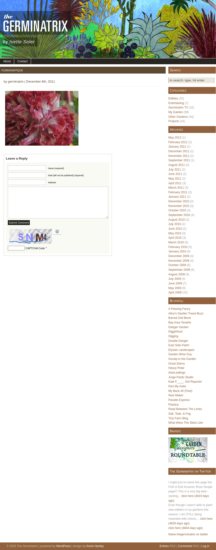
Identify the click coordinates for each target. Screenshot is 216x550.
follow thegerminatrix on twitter (188, 534)
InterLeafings (176, 372)
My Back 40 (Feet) (180, 391)
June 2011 (175, 174)
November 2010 (178, 206)
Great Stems (176, 363)
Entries (164, 546)
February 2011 (177, 192)
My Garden (175, 112)
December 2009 (178, 256)
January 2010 (177, 251)
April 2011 (175, 183)
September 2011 (179, 160)
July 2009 (174, 278)
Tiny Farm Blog (178, 418)
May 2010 (174, 233)
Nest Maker (175, 395)
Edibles (173, 98)
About (7, 61)
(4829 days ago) (179, 523)
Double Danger (178, 341)
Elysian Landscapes (181, 350)
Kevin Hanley (95, 546)
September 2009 (179, 269)
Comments (185, 546)
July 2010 (174, 224)
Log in (205, 546)
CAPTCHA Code (35, 248)
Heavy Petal (176, 368)
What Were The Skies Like (185, 422)
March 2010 (176, 242)
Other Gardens (178, 117)
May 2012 (174, 137)
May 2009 (174, 288)
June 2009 (175, 283)
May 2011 (174, 178)
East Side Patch (178, 345)
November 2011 (178, 156)
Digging (173, 336)
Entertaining (176, 103)
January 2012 (177, 146)
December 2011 (178, 151)
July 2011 (174, 169)
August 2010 (176, 219)
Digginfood (175, 331)
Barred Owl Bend (179, 318)
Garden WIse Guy (180, 354)
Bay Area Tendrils (179, 322)
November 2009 (178, 260)
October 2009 (177, 265)
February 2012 (177, 142)
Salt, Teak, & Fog (179, 413)
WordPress (63, 546)
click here (187, 496)
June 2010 (175, 228)
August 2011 (176, 165)
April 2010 (175, 237)
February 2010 (177, 247)
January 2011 (177, 196)
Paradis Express (179, 400)
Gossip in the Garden (182, 359)
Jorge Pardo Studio (181, 377)
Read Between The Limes (185, 409)
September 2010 (179, 215)
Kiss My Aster (177, 386)
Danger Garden (178, 327)
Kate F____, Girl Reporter (185, 381)
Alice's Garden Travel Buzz (186, 313)
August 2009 (176, 274)
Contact (22, 61)
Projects (173, 121)
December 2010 (178, 201)
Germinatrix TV (178, 107)
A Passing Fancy (179, 309)
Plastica (173, 404)
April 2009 (175, 292)
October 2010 (177, 210)
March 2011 (176, 187)
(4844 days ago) (192, 528)
